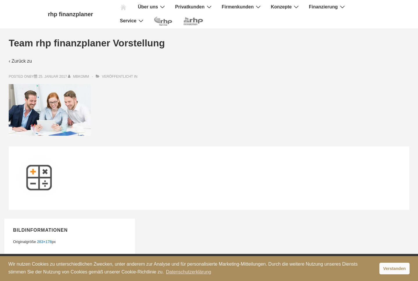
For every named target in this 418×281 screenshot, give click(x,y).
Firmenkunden (242, 7)
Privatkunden (194, 7)
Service (132, 21)
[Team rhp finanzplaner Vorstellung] (53, 77)
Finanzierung (327, 7)
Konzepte (285, 7)
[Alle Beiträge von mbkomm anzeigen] (79, 77)
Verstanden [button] (394, 268)
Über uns (152, 7)
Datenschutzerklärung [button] (188, 271)
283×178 (44, 242)
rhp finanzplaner (70, 14)
